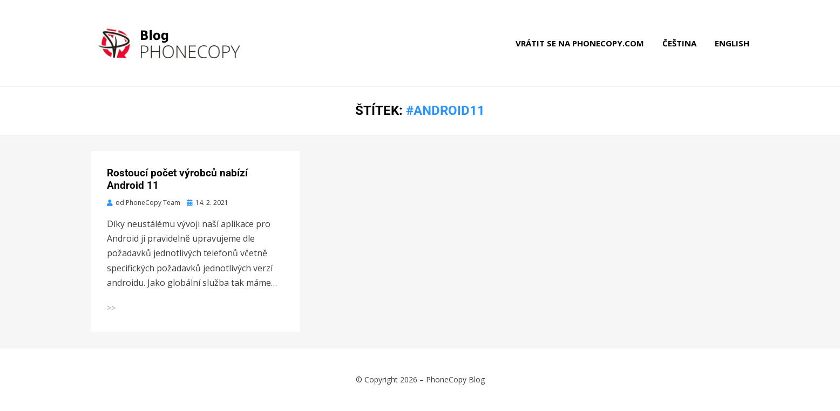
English (732, 43)
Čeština (679, 43)
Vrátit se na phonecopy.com (580, 43)
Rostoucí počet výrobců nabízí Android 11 (177, 179)
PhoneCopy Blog (455, 379)
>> (111, 308)
